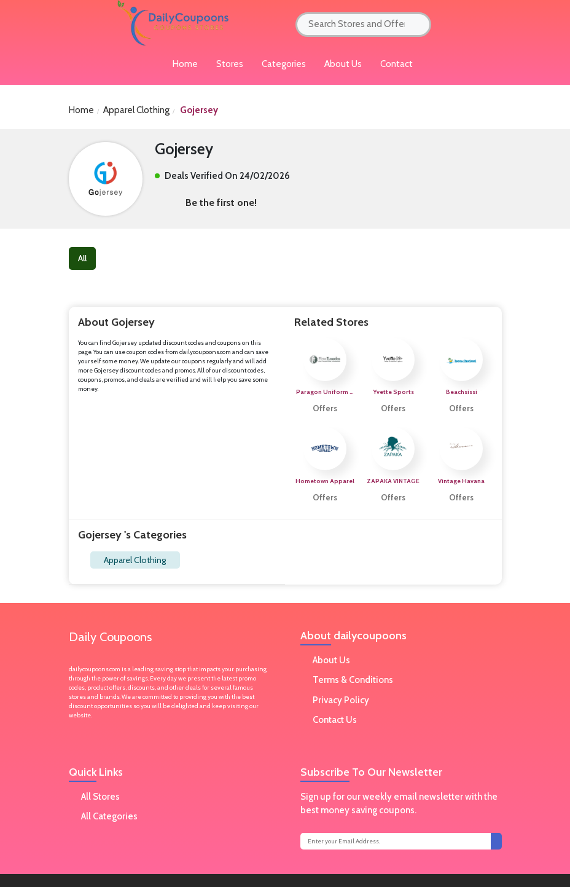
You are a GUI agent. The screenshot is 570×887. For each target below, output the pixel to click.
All (82, 258)
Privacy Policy (341, 700)
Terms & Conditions (353, 679)
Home (81, 110)
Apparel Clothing (135, 560)
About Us (343, 63)
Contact (396, 63)
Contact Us (335, 719)
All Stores (100, 796)
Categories (284, 63)
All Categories (109, 816)
